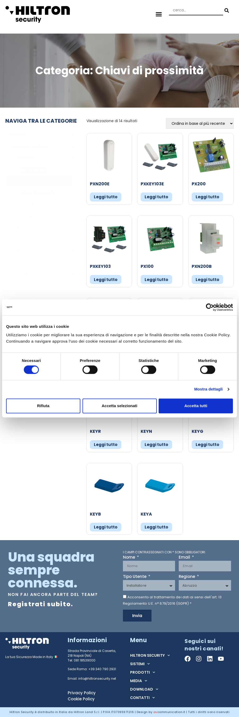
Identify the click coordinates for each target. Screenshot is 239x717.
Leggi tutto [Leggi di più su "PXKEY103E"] (156, 197)
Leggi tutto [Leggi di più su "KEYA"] (156, 527)
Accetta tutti (195, 405)
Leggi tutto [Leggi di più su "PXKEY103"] (105, 279)
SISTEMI (140, 664)
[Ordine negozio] (200, 123)
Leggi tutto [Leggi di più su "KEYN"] (156, 444)
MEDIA (138, 681)
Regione (187, 576)
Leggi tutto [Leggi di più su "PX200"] (207, 197)
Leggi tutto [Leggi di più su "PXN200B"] (207, 279)
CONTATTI (142, 698)
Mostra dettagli (208, 389)
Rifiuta (43, 405)
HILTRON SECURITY (150, 655)
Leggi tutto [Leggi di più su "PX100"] (156, 279)
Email (185, 557)
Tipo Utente (135, 576)
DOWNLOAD (144, 689)
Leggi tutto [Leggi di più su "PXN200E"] (105, 197)
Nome (129, 557)
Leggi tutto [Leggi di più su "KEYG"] (207, 444)
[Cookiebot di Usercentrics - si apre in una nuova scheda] (210, 307)
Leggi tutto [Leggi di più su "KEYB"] (105, 527)
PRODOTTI (142, 672)
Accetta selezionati (119, 405)
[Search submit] (226, 10)
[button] (159, 14)
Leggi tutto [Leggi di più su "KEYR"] (105, 444)
